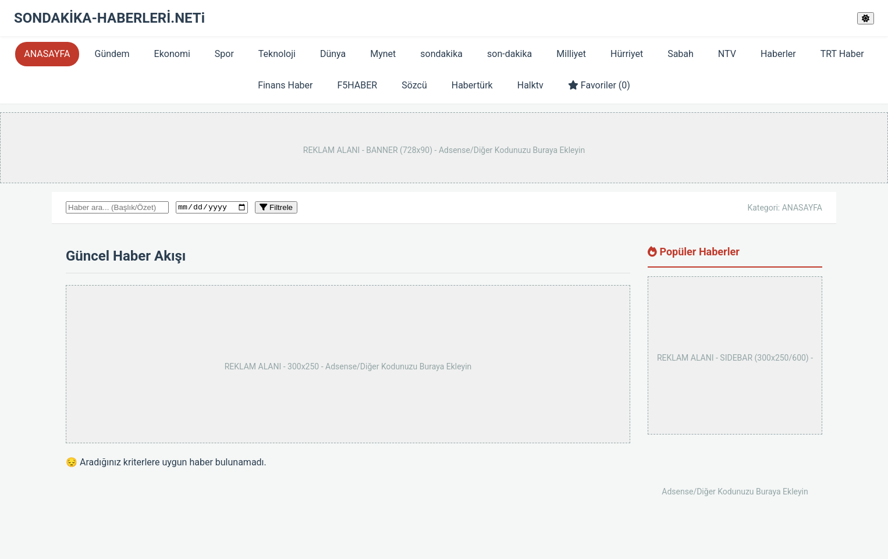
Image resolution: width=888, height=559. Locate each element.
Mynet (383, 53)
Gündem (112, 53)
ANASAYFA (47, 53)
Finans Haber (285, 85)
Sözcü (414, 85)
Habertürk (472, 85)
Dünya (333, 53)
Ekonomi (172, 53)
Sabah (680, 53)
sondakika (441, 53)
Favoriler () (599, 85)
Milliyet (571, 53)
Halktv (530, 85)
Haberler (778, 53)
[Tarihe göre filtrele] (212, 208)
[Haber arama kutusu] (117, 208)
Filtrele (276, 208)
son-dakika (509, 53)
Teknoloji (277, 53)
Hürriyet (626, 53)
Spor (224, 53)
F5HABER (357, 85)
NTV (727, 53)
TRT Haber (842, 53)
